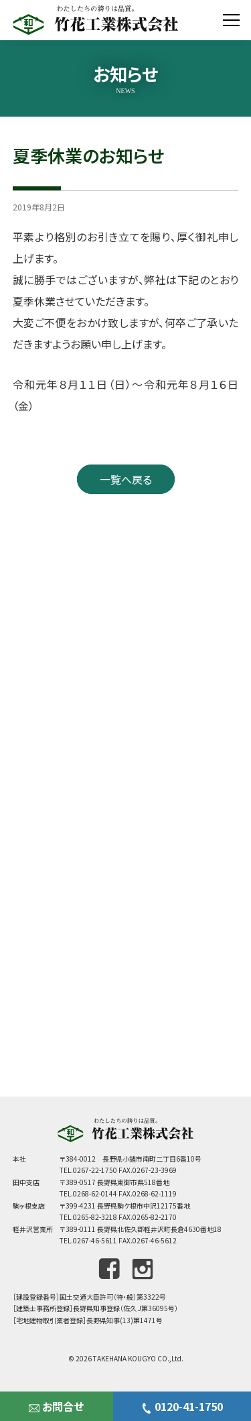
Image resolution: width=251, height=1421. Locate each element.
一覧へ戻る (126, 479)
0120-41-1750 (182, 1406)
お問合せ (56, 1406)
